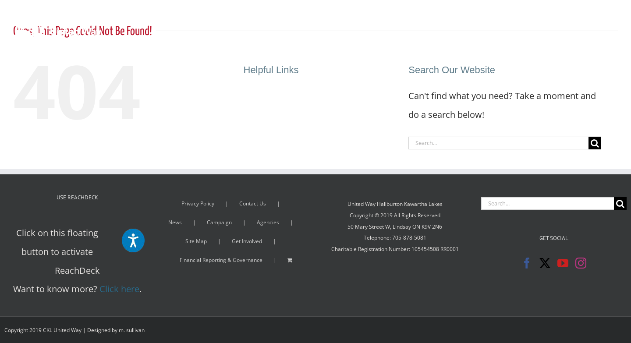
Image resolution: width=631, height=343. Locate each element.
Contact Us (252, 203)
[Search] (594, 143)
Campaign (219, 222)
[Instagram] (580, 263)
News (175, 222)
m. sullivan (132, 330)
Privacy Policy (197, 203)
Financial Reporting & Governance (221, 260)
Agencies (268, 222)
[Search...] (498, 143)
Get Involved (247, 241)
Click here (119, 289)
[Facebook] (526, 263)
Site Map (196, 241)
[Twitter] (544, 263)
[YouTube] (562, 263)
